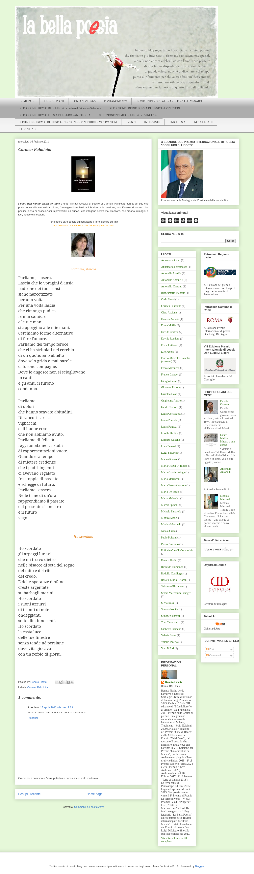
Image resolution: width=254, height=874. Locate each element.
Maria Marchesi (170, 478)
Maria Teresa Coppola (173, 485)
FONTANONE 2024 (115, 101)
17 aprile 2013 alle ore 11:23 (56, 707)
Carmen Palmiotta (37, 687)
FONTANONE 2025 (84, 101)
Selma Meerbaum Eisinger (176, 593)
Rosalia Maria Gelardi (173, 579)
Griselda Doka (169, 394)
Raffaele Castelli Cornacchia (177, 550)
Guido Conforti (169, 407)
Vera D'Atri (167, 648)
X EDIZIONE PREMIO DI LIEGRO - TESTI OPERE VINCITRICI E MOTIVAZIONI (68, 122)
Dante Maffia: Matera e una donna (227, 440)
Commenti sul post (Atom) (89, 806)
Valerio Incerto (169, 641)
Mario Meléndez (170, 498)
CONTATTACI (28, 129)
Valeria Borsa (168, 635)
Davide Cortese (169, 332)
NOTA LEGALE (203, 122)
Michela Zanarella (171, 511)
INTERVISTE (152, 122)
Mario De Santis (170, 491)
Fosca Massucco (170, 368)
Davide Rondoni (170, 338)
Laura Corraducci (171, 413)
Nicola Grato (168, 531)
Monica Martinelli (171, 524)
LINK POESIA (177, 122)
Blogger (199, 866)
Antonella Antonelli (172, 279)
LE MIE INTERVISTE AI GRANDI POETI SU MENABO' (169, 101)
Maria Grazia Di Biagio (174, 465)
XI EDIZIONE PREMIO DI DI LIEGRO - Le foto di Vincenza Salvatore (60, 108)
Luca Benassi (168, 446)
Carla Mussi (168, 299)
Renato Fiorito (169, 560)
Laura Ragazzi (169, 426)
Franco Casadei (169, 374)
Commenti (213, 655)
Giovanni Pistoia (170, 387)
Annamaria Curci (170, 260)
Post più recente (29, 794)
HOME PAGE (27, 101)
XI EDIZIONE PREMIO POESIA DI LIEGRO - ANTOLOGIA (54, 115)
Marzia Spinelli (169, 504)
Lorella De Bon (169, 433)
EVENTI (131, 122)
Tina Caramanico (170, 622)
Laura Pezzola (169, 420)
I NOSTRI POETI (54, 101)
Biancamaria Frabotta (173, 292)
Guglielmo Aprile (171, 400)
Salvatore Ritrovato (172, 586)
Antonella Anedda (171, 273)
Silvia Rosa (167, 602)
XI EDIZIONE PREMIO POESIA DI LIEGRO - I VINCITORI (144, 108)
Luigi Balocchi (169, 452)
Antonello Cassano (171, 286)
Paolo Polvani (169, 537)
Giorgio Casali (169, 381)
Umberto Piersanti (171, 629)
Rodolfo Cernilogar (172, 573)
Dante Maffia (168, 325)
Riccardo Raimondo (172, 567)
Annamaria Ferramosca (174, 266)
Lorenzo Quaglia (170, 439)
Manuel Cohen (169, 459)
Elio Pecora (167, 351)
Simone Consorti (170, 615)
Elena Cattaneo (169, 345)
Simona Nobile (169, 609)
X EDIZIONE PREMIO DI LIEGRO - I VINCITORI (128, 115)
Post (210, 649)
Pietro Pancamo (170, 544)
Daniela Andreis (170, 319)
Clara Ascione (169, 312)
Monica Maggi (169, 517)
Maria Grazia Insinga (173, 472)
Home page (95, 794)
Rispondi (33, 717)
